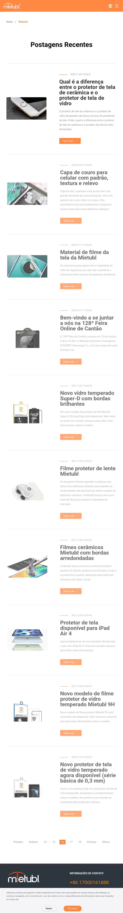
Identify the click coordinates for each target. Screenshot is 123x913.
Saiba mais (68, 141)
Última (106, 842)
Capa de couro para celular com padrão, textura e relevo (85, 177)
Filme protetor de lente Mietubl (88, 471)
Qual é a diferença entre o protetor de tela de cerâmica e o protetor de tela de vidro (87, 92)
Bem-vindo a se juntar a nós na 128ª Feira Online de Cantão (88, 323)
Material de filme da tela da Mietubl (85, 255)
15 (53, 842)
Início (9, 21)
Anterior (33, 842)
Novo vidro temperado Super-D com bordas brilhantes (88, 398)
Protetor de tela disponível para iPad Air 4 (86, 628)
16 (62, 842)
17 (71, 842)
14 (45, 842)
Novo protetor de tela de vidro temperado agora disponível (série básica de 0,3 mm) (89, 772)
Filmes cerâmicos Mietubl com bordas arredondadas (85, 552)
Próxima (91, 842)
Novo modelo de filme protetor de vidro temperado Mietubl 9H (88, 699)
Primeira (18, 842)
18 (79, 842)
